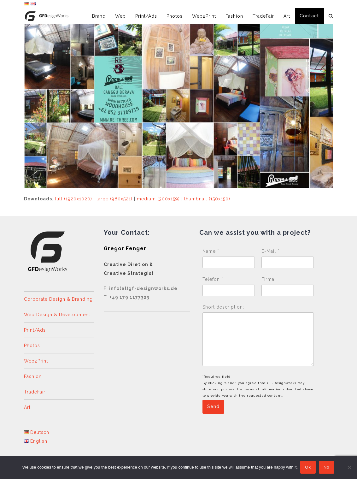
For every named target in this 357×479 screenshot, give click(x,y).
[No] (349, 467)
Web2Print (36, 361)
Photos (32, 345)
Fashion (33, 376)
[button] (331, 16)
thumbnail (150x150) (207, 198)
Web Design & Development (57, 314)
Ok (309, 467)
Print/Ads (35, 330)
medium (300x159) (158, 198)
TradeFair (34, 391)
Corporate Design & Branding (58, 299)
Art (27, 407)
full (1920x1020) (73, 198)
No (327, 467)
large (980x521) (114, 198)
